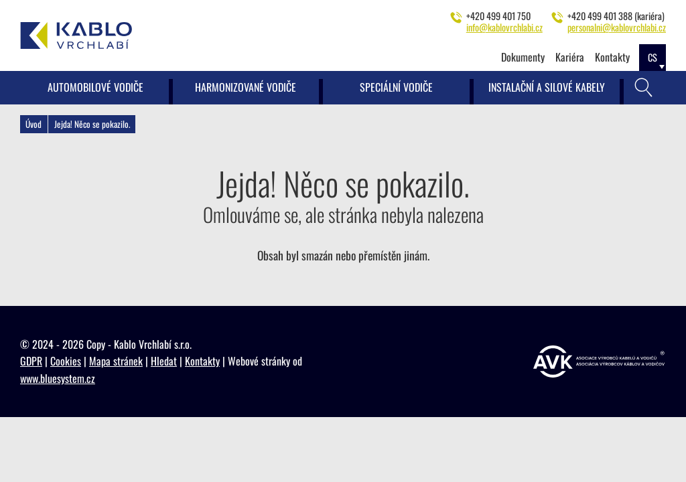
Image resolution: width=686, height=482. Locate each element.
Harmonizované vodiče (245, 87)
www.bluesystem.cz (57, 378)
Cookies (65, 361)
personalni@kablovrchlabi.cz (616, 27)
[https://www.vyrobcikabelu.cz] (599, 361)
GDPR (31, 361)
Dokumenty (523, 57)
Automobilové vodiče (95, 87)
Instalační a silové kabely (546, 87)
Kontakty (612, 57)
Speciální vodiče (396, 87)
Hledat (164, 361)
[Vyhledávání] (644, 87)
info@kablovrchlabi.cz (504, 27)
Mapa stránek (116, 361)
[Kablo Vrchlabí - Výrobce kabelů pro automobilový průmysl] (76, 35)
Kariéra (569, 57)
